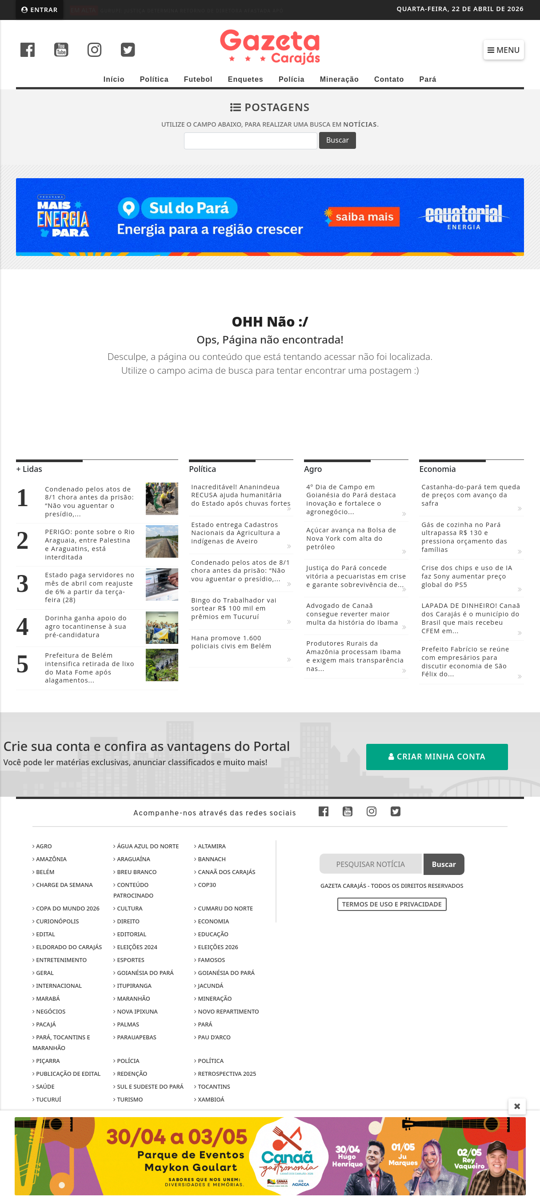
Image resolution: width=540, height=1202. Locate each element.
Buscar (337, 140)
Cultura (128, 908)
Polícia (292, 79)
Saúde (43, 1086)
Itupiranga (132, 986)
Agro (42, 846)
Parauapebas (134, 1037)
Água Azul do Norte (146, 846)
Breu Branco (134, 872)
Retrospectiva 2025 (225, 1074)
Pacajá (44, 1024)
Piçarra (46, 1061)
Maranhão (131, 998)
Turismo (128, 1099)
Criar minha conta (437, 756)
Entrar (39, 9)
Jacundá (208, 986)
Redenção (130, 1074)
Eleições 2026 (216, 947)
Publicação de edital (66, 1074)
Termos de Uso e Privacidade (392, 904)
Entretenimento (59, 960)
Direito (126, 921)
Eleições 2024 (135, 947)
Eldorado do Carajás (67, 947)
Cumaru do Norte (223, 908)
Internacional (57, 986)
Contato (389, 79)
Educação (211, 934)
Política (154, 79)
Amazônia (49, 859)
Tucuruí (46, 1099)
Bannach (210, 859)
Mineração (339, 79)
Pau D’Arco (212, 1037)
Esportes (128, 960)
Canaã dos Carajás (224, 872)
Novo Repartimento (226, 1011)
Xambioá (209, 1099)
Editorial (129, 934)
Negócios (48, 1011)
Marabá (46, 998)
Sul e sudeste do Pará (148, 1086)
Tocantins (212, 1086)
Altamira (210, 846)
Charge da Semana (62, 885)
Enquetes (246, 79)
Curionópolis (55, 921)
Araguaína (131, 859)
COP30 (205, 885)
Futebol (198, 79)
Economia (211, 921)
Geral (43, 973)
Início (114, 79)
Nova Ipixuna (135, 1011)
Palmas (126, 1024)
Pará (428, 79)
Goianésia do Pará (143, 973)
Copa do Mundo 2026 (66, 908)
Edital (43, 934)
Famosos (209, 960)
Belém (43, 872)
